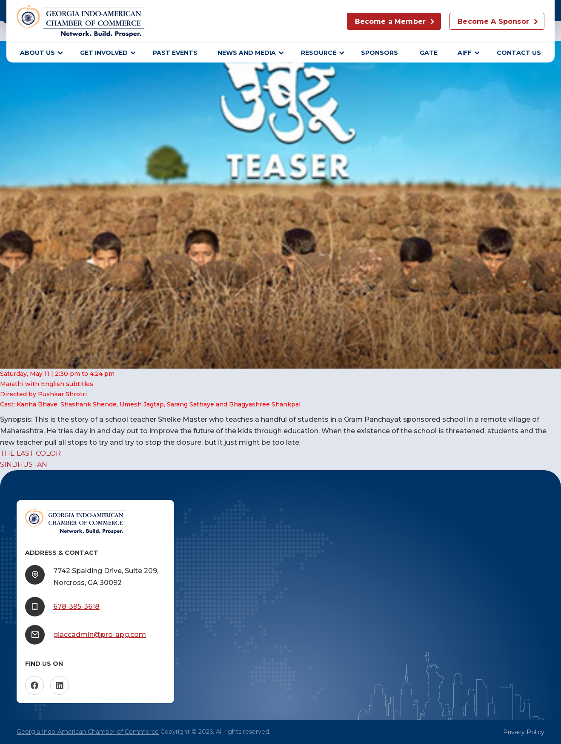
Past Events (175, 53)
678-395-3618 (76, 606)
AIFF (465, 53)
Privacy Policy (523, 732)
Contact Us (519, 53)
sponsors (380, 53)
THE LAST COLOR (30, 453)
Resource (318, 53)
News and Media (247, 53)
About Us (37, 53)
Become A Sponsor (493, 21)
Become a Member (390, 21)
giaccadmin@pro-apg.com (99, 634)
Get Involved (104, 53)
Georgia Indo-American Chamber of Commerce (88, 731)
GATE (429, 53)
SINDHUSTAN (23, 464)
